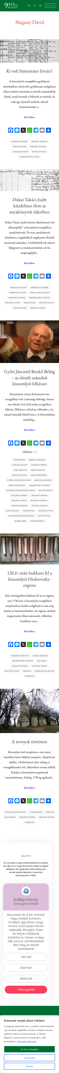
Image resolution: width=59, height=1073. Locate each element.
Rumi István (44, 516)
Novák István (39, 152)
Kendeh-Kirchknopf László (21, 490)
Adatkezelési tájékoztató (27, 1041)
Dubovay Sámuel (19, 141)
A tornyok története (29, 741)
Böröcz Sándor (37, 460)
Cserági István (19, 465)
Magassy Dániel (38, 146)
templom (29, 822)
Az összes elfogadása (30, 1049)
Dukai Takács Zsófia (15, 812)
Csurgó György (39, 465)
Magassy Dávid (20, 152)
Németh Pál (30, 303)
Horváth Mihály (17, 485)
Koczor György (19, 495)
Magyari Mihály (19, 506)
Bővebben (29, 117)
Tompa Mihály (37, 521)
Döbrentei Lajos (17, 293)
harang (50, 812)
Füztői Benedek (39, 475)
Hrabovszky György (39, 298)
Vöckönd (29, 676)
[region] (29, 1044)
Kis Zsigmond (45, 490)
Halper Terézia (40, 141)
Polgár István (45, 511)
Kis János (42, 661)
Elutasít (29, 1066)
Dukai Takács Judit (40, 293)
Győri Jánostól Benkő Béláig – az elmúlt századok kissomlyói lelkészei (29, 377)
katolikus (10, 817)
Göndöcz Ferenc (17, 298)
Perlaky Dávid (37, 308)
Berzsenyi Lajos (19, 288)
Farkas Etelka (19, 475)
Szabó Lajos (20, 521)
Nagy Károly (12, 511)
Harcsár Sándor (43, 480)
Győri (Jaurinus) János (19, 480)
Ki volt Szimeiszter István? (29, 71)
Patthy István (46, 303)
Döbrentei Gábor (39, 288)
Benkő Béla (19, 460)
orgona (27, 671)
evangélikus (36, 812)
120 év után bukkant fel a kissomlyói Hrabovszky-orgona (29, 579)
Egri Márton (20, 470)
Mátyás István (12, 671)
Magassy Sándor (39, 500)
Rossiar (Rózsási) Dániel (21, 516)
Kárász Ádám (19, 146)
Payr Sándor (20, 308)
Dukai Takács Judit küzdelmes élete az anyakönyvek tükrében (29, 205)
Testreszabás (29, 1057)
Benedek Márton (20, 656)
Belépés (50, 5)
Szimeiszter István (29, 157)
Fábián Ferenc (38, 470)
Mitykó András (40, 506)
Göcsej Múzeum (40, 656)
